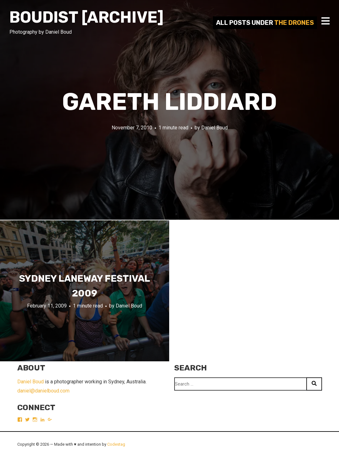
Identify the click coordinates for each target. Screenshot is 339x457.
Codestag (116, 444)
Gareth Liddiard (169, 102)
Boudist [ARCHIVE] (86, 17)
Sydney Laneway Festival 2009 (84, 286)
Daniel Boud (214, 128)
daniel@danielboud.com (43, 391)
